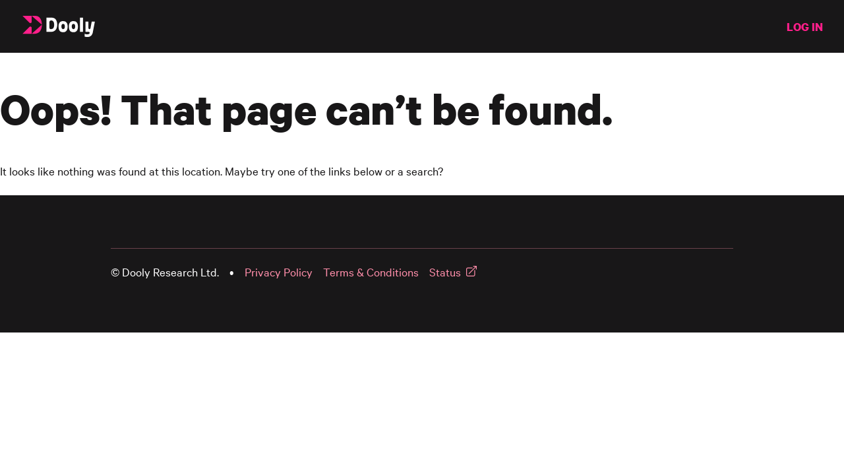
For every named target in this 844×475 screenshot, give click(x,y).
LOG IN (805, 26)
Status (445, 272)
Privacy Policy (279, 272)
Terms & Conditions (371, 272)
